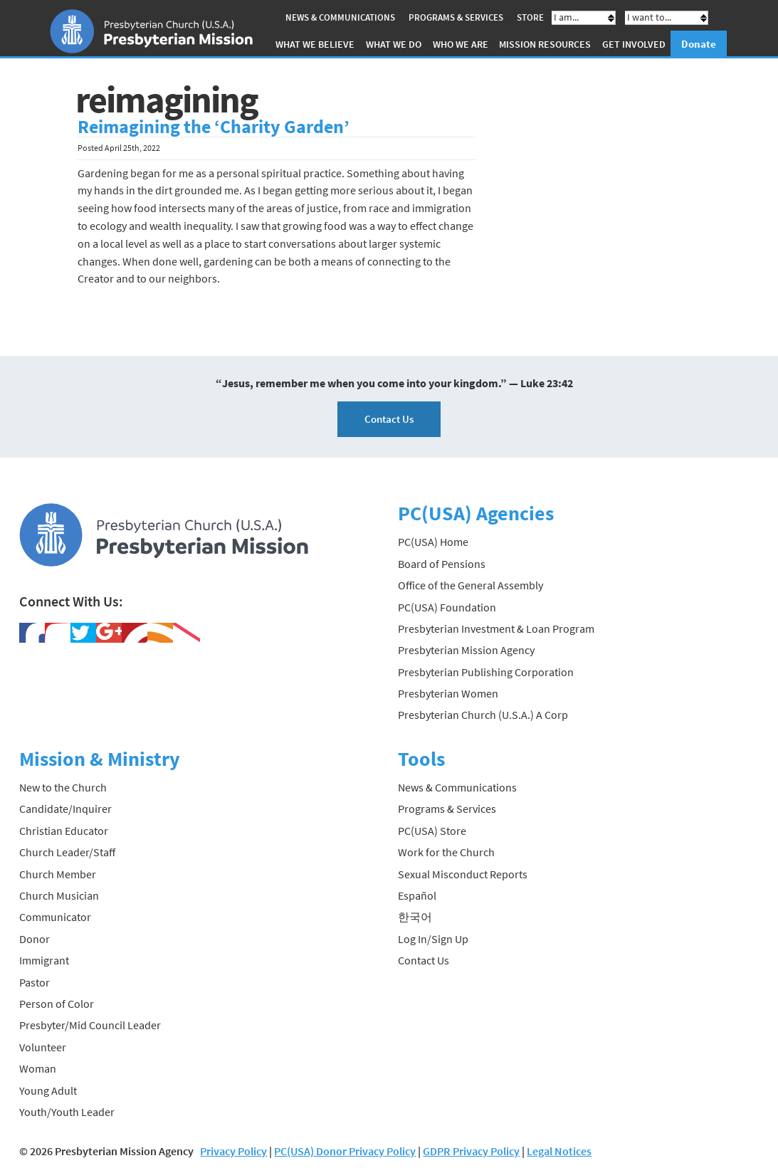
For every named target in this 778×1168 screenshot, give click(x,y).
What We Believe (314, 44)
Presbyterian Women (448, 693)
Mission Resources (545, 44)
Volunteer (42, 1047)
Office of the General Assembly (470, 585)
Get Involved (634, 44)
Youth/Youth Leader (67, 1112)
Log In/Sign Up (433, 939)
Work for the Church (446, 852)
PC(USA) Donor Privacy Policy (345, 1151)
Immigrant (44, 960)
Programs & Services (456, 17)
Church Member (57, 874)
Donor (34, 939)
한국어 (415, 917)
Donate (698, 44)
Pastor (34, 982)
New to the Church (63, 787)
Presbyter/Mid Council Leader (90, 1025)
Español (417, 895)
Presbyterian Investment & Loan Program (496, 628)
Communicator (55, 917)
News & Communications (340, 17)
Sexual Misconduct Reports (462, 874)
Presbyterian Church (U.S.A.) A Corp (483, 714)
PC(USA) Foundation (447, 607)
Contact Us (389, 419)
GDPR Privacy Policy (471, 1151)
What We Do (393, 44)
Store (530, 17)
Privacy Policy (233, 1151)
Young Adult (48, 1090)
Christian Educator (63, 831)
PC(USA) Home (433, 542)
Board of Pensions (441, 564)
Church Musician (59, 895)
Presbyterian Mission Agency (466, 650)
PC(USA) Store (432, 831)
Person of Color (56, 1003)
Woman (37, 1068)
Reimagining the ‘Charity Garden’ (213, 126)
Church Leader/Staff (67, 852)
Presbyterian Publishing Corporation (486, 672)
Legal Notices (559, 1151)
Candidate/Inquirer (65, 808)
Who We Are (460, 44)
